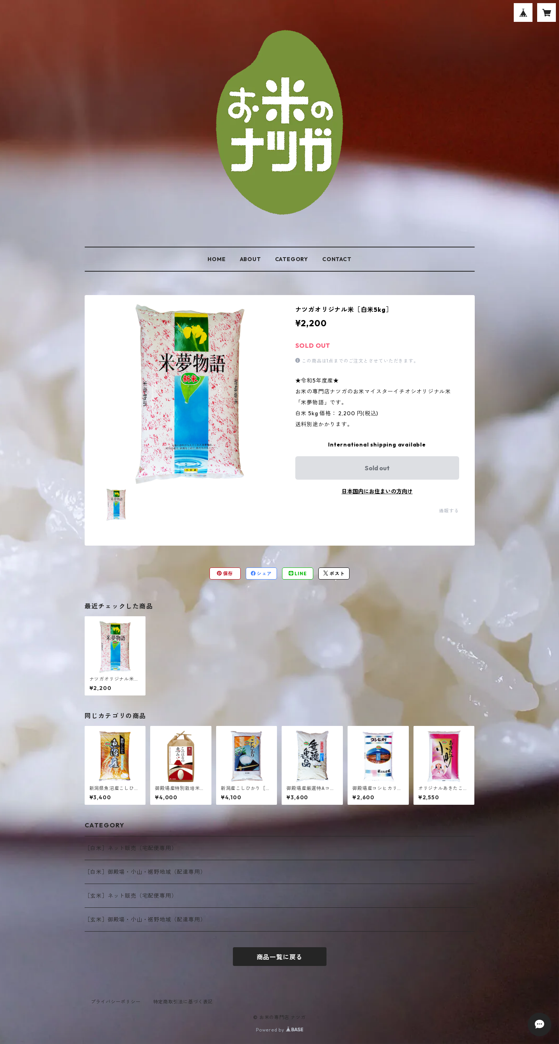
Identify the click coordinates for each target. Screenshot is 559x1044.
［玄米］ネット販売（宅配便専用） (131, 895)
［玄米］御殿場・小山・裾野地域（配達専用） (145, 919)
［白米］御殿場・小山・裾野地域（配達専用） (145, 871)
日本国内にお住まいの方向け (377, 491)
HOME (216, 259)
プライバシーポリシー (116, 1002)
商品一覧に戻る (280, 957)
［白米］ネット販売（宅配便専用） (131, 848)
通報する (449, 511)
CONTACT (336, 259)
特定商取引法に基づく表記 (183, 1002)
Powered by (279, 1030)
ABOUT (250, 259)
